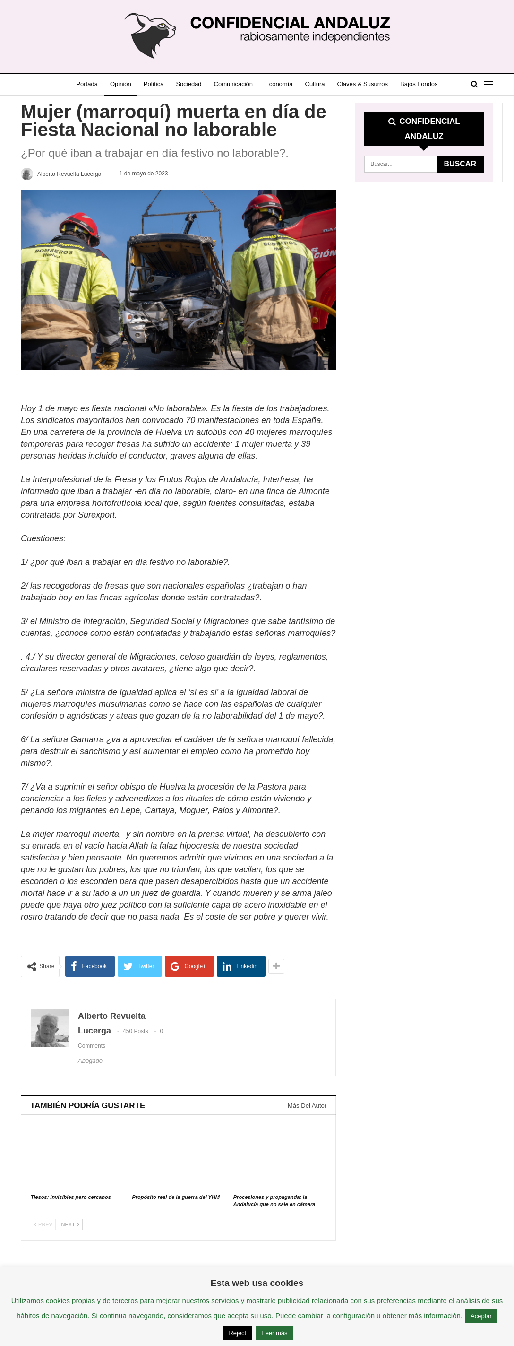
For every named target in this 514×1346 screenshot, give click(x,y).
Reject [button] (237, 1333)
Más (424, 83)
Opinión (124, 83)
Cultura (329, 83)
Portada (88, 83)
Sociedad (196, 83)
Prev (43, 1224)
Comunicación (242, 83)
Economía (291, 83)
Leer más (274, 1333)
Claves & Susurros (378, 83)
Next (70, 1224)
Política (159, 83)
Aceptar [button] (481, 1316)
